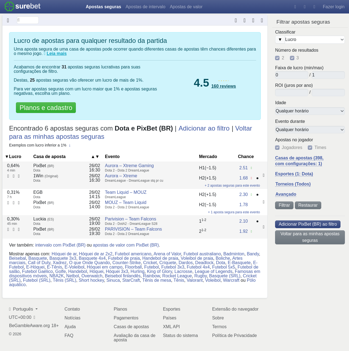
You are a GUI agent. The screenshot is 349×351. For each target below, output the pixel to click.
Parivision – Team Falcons (130, 219)
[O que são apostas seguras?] (44, 53)
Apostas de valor (186, 6)
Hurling (138, 271)
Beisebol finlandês (123, 275)
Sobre (218, 318)
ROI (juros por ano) (294, 85)
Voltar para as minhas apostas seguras (309, 237)
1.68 (243, 178)
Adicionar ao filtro (204, 128)
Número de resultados (296, 50)
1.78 (243, 204)
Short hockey (91, 280)
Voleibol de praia (197, 258)
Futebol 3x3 (172, 267)
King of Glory (159, 271)
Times (320, 147)
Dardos (186, 262)
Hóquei (97, 271)
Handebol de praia (160, 258)
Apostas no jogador (294, 140)
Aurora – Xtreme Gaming (129, 165)
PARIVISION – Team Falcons (133, 229)
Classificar (285, 32)
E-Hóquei (35, 267)
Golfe (60, 271)
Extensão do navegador (235, 309)
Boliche (223, 258)
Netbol (72, 275)
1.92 (243, 231)
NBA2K (56, 275)
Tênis (178, 280)
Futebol (151, 267)
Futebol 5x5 (223, 267)
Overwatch (91, 275)
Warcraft (231, 280)
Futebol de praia (124, 258)
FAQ (69, 335)
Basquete (37, 258)
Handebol (77, 271)
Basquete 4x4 (92, 258)
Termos (219, 326)
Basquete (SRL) (224, 275)
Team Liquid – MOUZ (125, 192)
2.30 (243, 194)
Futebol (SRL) (37, 280)
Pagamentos (126, 318)
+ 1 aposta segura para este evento (234, 212)
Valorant (195, 280)
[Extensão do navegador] (253, 20)
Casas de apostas (131, 326)
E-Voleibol (74, 267)
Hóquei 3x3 (117, 271)
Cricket (150, 262)
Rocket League (177, 275)
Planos (120, 309)
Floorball (133, 267)
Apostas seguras (103, 6)
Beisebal (17, 258)
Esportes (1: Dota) (294, 174)
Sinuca (113, 280)
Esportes (171, 309)
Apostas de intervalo (145, 6)
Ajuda (70, 326)
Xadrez (60, 262)
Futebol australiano (202, 253)
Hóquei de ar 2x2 (95, 253)
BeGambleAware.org (29, 326)
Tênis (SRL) (64, 280)
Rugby (200, 275)
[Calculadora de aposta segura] (236, 20)
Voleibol (213, 280)
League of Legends (213, 271)
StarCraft (131, 280)
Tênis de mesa (156, 280)
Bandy (253, 253)
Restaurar (308, 205)
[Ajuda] (295, 6)
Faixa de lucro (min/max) (299, 68)
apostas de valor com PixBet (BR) (126, 245)
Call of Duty (39, 262)
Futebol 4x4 (198, 267)
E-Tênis (54, 267)
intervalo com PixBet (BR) (60, 245)
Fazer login (334, 6)
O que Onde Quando (89, 262)
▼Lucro (13, 156)
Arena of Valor (167, 253)
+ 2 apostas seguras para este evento (232, 185)
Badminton (234, 253)
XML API (171, 326)
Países (169, 318)
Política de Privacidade (234, 335)
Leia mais (57, 53)
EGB (38, 192)
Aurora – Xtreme (121, 175)
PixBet (43, 165)
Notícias (73, 318)
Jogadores (292, 147)
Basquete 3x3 (62, 258)
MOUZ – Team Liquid (125, 202)
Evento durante (290, 121)
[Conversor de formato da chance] (245, 20)
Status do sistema (180, 335)
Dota (220, 262)
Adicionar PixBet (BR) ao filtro (308, 224)
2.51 (243, 167)
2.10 (243, 221)
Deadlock (204, 262)
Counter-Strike (126, 262)
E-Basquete (239, 262)
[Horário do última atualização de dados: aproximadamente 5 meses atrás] (262, 20)
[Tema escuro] (305, 6)
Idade (280, 103)
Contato (72, 309)
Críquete (167, 262)
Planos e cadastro (46, 107)
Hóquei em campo (105, 267)
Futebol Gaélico (37, 271)
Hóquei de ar (64, 253)
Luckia (43, 219)
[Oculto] (8, 20)
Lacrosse (183, 271)
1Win (45, 175)
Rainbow (151, 275)
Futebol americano (133, 253)
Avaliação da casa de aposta (135, 337)
